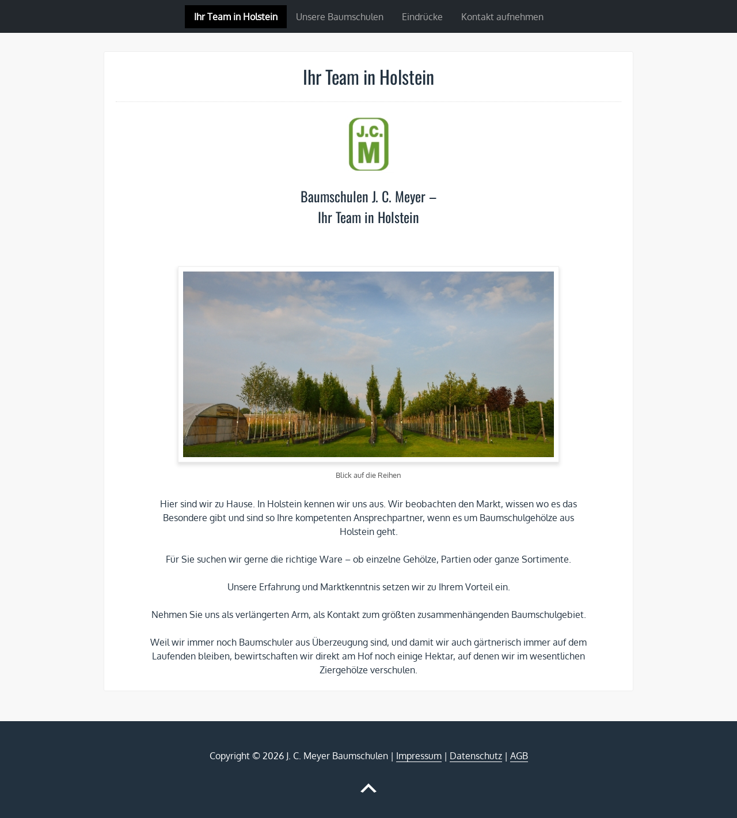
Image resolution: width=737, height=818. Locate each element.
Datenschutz (476, 756)
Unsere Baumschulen (339, 16)
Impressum (419, 756)
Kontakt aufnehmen (502, 16)
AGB (519, 756)
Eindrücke (422, 16)
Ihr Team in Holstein (236, 16)
